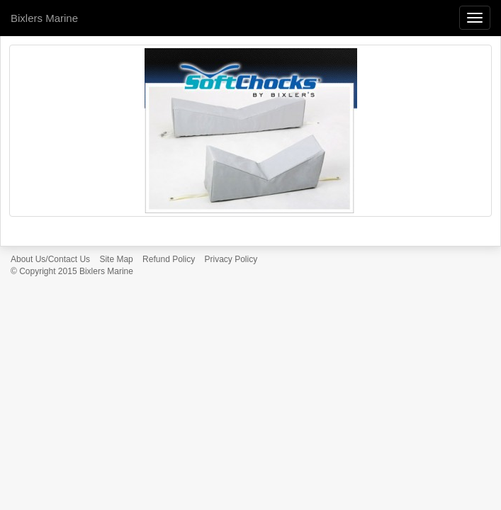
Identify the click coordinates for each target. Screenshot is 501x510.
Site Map (116, 259)
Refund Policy (168, 259)
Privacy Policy (231, 259)
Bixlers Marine (44, 18)
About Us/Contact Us (50, 259)
